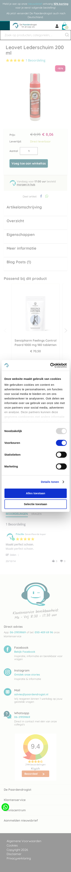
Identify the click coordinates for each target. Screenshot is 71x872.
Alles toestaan (35, 493)
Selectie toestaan (35, 504)
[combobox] (35, 35)
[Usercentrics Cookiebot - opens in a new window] (50, 365)
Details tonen (50, 481)
